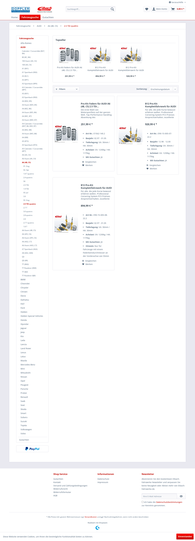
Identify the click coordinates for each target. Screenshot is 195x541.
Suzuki (24, 421)
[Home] (14, 17)
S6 (24, 181)
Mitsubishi (26, 372)
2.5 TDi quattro (29, 204)
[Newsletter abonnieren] (181, 496)
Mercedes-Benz (28, 364)
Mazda (24, 360)
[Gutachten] (48, 17)
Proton (24, 393)
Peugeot (24, 385)
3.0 (24, 196)
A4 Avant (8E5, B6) (29, 112)
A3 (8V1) (25, 93)
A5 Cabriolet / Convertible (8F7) (32, 150)
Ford (23, 308)
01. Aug (26, 166)
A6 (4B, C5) (26, 162)
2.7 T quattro (28, 223)
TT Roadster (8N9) (29, 268)
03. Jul (25, 192)
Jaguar (24, 328)
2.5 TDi (26, 185)
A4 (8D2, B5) (27, 101)
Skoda (23, 409)
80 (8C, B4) (26, 57)
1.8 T (25, 226)
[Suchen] (112, 9)
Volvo (23, 433)
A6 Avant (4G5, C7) (29, 245)
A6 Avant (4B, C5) (29, 230)
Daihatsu (25, 299)
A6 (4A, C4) (26, 155)
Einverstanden (185, 536)
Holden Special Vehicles (32, 316)
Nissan (24, 376)
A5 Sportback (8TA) (29, 145)
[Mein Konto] (160, 9)
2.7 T (25, 208)
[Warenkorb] (178, 9)
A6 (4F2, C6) (26, 234)
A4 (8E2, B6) (27, 108)
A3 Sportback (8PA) (29, 83)
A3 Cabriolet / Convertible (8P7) (32, 88)
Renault (24, 397)
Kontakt (57, 482)
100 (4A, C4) (27, 65)
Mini (23, 368)
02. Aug (26, 200)
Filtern (60, 89)
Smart (23, 413)
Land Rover (26, 348)
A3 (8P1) (25, 80)
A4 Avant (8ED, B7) (29, 120)
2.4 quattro (27, 177)
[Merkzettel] (147, 9)
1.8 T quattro (28, 174)
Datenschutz (103, 479)
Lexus (23, 352)
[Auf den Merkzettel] (87, 165)
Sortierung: (141, 89)
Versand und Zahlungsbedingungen (70, 485)
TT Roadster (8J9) (29, 275)
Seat (23, 405)
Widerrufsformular (62, 492)
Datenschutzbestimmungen (169, 502)
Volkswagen (26, 429)
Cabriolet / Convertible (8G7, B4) (33, 52)
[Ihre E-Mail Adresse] (159, 496)
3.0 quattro (27, 211)
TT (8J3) (25, 272)
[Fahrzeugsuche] (30, 17)
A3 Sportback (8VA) (29, 97)
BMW (23, 279)
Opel (23, 380)
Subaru (24, 417)
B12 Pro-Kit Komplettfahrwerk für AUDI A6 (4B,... (100, 69)
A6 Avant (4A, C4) (29, 158)
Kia (22, 336)
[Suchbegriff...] (90, 9)
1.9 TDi (26, 189)
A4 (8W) (25, 137)
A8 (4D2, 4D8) (27, 253)
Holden (24, 312)
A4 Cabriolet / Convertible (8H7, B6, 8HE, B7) (32, 125)
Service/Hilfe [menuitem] (176, 2)
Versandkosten (91, 517)
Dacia (23, 295)
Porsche (24, 389)
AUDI (23, 47)
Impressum (102, 482)
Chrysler (24, 287)
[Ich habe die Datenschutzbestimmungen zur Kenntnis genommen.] (142, 502)
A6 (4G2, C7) (27, 241)
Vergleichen (89, 162)
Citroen (24, 291)
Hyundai (24, 324)
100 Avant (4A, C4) (29, 61)
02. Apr (26, 170)
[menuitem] (90, 9)
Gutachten (24, 439)
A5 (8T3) (25, 141)
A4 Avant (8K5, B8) (29, 133)
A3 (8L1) (25, 76)
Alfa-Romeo (26, 43)
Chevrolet (25, 283)
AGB (55, 495)
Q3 (23, 257)
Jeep (23, 332)
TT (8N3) (25, 264)
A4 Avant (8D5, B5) (29, 105)
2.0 (24, 219)
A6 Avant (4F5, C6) (29, 238)
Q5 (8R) (25, 260)
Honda (24, 320)
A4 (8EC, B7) (27, 116)
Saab (23, 401)
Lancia (24, 344)
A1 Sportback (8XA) (29, 72)
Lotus (23, 356)
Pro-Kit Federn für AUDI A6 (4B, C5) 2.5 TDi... (69, 69)
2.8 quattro (27, 215)
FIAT (23, 303)
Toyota (24, 425)
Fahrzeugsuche (26, 38)
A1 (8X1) (25, 68)
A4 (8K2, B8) (27, 130)
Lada (23, 340)
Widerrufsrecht (60, 488)
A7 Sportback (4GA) (30, 249)
